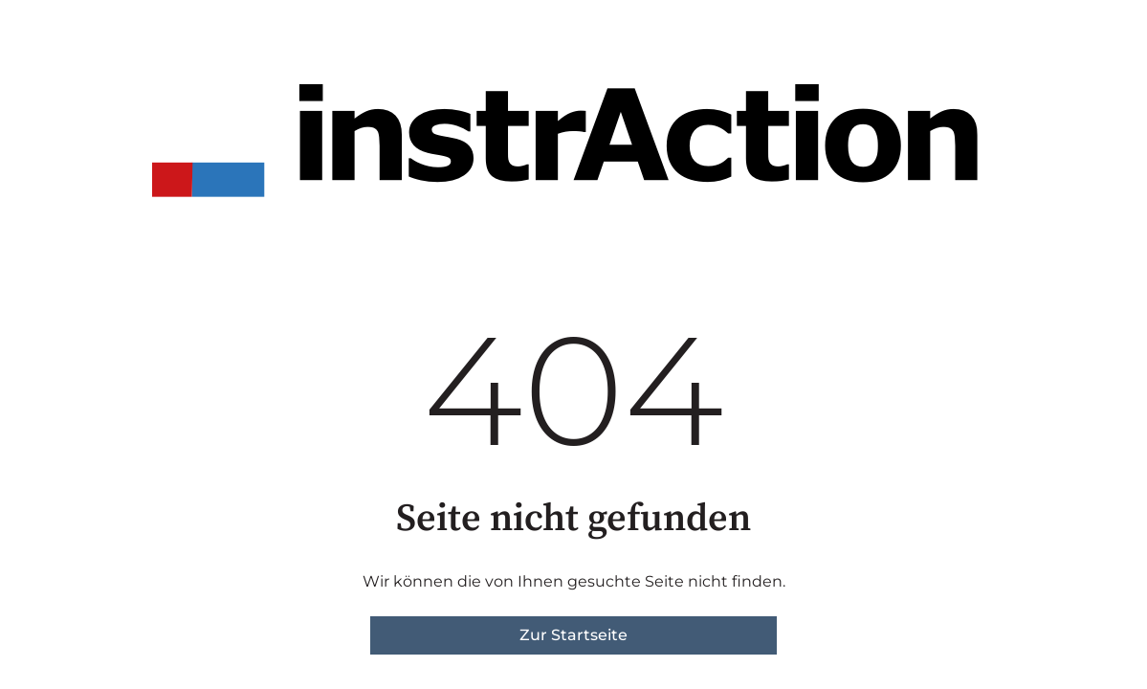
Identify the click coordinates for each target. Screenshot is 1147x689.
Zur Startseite (573, 635)
